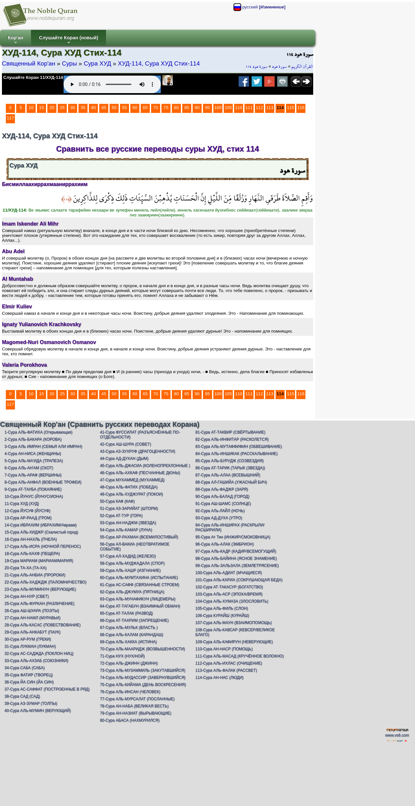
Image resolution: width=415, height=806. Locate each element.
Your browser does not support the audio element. (112, 84)
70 (155, 107)
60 (135, 107)
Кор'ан (15, 40)
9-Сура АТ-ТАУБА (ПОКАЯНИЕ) (33, 489)
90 (197, 107)
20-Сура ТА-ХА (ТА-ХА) (26, 568)
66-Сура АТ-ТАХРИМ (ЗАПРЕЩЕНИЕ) (134, 620)
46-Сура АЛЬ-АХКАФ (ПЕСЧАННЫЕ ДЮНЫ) (140, 472)
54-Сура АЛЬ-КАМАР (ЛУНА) (126, 530)
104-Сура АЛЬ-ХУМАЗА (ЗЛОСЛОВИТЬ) (232, 601)
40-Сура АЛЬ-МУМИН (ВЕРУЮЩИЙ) (38, 710)
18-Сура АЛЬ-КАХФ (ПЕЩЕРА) (32, 553)
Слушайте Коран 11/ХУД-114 (33, 77)
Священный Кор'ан (28, 63)
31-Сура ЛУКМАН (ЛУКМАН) (30, 646)
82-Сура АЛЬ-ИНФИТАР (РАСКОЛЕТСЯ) (232, 439)
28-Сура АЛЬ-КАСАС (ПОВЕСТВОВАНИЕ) (43, 625)
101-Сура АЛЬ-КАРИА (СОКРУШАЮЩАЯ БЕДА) (239, 580)
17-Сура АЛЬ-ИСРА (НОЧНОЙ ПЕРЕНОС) (43, 546)
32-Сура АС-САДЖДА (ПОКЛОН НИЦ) (39, 653)
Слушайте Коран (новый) (68, 40)
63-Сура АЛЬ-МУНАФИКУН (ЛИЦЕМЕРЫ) (137, 599)
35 (83, 107)
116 (300, 107)
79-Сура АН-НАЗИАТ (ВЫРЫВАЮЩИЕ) (135, 713)
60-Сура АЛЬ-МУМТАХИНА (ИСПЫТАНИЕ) (139, 577)
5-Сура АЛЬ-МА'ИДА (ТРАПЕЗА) (34, 460)
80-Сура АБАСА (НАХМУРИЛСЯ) (130, 720)
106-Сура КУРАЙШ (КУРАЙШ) (222, 615)
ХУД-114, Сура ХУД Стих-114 (159, 63)
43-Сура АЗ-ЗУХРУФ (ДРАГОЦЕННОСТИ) (137, 451)
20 (52, 107)
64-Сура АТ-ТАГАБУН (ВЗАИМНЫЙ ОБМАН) (140, 606)
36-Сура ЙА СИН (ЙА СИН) (29, 682)
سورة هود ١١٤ (256, 66)
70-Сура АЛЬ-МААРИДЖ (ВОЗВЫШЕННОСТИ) (142, 649)
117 (10, 118)
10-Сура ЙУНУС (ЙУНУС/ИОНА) (34, 496)
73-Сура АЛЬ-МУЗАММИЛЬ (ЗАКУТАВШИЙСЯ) (142, 670)
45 (103, 107)
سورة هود (279, 66)
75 (166, 107)
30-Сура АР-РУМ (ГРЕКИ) (28, 639)
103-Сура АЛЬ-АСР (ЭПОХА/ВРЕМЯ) (229, 594)
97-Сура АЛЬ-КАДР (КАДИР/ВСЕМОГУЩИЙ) (236, 551)
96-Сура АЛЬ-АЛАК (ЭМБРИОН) (225, 544)
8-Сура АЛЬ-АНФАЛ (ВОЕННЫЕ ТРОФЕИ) (43, 482)
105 (228, 107)
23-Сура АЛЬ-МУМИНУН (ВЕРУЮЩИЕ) (40, 589)
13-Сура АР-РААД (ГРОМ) (28, 518)
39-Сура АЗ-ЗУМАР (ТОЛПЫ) (31, 703)
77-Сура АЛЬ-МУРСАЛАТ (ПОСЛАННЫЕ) (137, 699)
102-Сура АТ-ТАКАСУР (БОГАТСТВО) (229, 587)
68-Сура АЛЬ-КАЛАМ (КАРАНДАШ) (131, 634)
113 (269, 107)
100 (217, 107)
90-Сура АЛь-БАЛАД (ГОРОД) (223, 496)
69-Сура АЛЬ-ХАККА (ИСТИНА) (128, 642)
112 (259, 107)
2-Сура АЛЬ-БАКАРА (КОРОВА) (33, 439)
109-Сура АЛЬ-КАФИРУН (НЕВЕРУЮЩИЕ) (234, 642)
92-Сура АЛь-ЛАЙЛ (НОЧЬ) (220, 510)
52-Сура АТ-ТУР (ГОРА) (121, 515)
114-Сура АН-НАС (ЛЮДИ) (220, 677)
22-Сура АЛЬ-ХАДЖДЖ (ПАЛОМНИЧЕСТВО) (46, 582)
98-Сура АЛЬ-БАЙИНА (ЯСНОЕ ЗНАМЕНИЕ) (236, 558)
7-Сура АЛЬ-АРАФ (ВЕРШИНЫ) (33, 475)
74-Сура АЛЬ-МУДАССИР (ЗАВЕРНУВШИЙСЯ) (142, 677)
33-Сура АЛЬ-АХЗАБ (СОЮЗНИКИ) (36, 660)
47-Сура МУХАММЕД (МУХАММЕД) (132, 480)
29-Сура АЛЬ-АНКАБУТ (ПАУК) (33, 632)
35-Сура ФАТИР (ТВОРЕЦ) (29, 675)
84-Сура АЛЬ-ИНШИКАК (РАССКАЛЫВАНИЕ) (237, 453)
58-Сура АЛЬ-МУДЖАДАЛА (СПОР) (132, 563)
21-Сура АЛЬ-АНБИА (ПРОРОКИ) (35, 575)
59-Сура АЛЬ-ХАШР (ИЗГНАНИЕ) (130, 570)
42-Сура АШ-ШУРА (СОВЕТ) (125, 444)
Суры (69, 63)
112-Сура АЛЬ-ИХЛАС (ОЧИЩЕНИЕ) (229, 663)
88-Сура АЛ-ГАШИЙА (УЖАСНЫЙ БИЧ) (231, 482)
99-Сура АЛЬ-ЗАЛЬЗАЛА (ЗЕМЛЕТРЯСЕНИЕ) (237, 565)
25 (62, 107)
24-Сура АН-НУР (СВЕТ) (27, 596)
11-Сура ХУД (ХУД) (22, 503)
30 (72, 107)
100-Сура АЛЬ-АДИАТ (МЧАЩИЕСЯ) (229, 572)
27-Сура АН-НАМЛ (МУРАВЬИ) (32, 618)
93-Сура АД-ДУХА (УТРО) (219, 518)
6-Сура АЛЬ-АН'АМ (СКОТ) (29, 468)
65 (145, 107)
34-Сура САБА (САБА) (25, 668)
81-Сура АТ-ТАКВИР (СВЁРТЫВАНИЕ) (231, 432)
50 (114, 107)
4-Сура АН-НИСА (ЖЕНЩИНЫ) (33, 453)
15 (41, 107)
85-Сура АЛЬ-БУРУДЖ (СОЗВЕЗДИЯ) (230, 460)
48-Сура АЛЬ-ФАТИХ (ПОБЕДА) (129, 487)
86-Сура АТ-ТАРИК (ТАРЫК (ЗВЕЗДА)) (230, 468)
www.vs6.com (397, 735)
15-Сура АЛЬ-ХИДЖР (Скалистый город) (41, 532)
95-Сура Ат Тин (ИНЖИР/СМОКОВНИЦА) (233, 537)
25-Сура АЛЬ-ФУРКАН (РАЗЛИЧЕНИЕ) (40, 603)
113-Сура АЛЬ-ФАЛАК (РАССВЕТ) (226, 670)
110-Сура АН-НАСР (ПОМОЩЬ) (224, 649)
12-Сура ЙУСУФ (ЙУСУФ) (28, 510)
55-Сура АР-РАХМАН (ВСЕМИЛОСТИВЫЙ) (139, 537)
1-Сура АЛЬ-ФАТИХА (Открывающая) (38, 432)
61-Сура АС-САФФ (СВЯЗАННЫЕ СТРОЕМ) (139, 584)
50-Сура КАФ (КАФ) (117, 501)
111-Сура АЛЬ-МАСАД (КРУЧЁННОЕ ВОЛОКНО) (240, 656)
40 (93, 107)
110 (238, 107)
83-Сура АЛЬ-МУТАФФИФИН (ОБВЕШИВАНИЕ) (239, 446)
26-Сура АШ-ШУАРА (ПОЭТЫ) (32, 610)
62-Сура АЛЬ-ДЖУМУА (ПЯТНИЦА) (132, 592)
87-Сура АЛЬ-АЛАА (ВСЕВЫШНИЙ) (228, 475)
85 (186, 107)
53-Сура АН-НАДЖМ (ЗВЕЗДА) (128, 522)
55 (124, 107)
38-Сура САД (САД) (22, 696)
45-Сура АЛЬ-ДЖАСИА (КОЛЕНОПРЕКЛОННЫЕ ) (145, 465)
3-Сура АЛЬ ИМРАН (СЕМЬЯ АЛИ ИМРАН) (43, 446)
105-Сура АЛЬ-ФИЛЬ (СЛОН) (222, 608)
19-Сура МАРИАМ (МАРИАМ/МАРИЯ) (39, 560)
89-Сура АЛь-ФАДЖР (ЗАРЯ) (222, 489)
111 (249, 107)
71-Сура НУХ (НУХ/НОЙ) (122, 656)
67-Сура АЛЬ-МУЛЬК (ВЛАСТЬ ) (129, 627)
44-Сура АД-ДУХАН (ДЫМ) (124, 458)
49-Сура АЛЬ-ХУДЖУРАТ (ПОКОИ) (131, 494)
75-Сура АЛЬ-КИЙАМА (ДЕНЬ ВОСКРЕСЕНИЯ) (143, 684)
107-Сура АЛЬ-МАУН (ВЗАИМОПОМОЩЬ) (234, 622)
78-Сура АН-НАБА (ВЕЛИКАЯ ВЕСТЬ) (134, 706)
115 (290, 107)
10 (31, 107)
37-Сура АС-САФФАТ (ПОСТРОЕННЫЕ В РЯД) (47, 689)
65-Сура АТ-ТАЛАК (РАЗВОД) (126, 613)
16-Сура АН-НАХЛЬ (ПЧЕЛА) (31, 539)
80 (176, 107)
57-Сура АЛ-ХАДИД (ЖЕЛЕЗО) (128, 556)
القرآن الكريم (302, 66)
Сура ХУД (97, 63)
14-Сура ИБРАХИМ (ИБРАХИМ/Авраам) (41, 525)
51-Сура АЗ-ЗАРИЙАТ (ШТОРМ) (129, 508)
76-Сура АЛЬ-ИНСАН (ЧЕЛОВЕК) (130, 692)
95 (207, 107)
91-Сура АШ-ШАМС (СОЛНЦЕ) (223, 503)
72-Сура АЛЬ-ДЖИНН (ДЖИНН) (129, 663)
